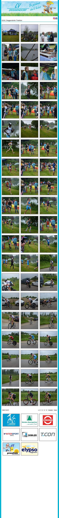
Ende (55, 410)
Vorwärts (50, 410)
